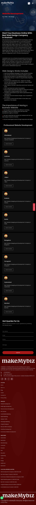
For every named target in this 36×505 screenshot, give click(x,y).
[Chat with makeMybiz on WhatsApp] (1, 497)
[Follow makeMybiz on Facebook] (5, 379)
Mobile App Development (6, 406)
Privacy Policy (3, 397)
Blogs (2, 390)
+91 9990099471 (6, 372)
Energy (2, 460)
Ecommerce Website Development (8, 431)
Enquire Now (34, 207)
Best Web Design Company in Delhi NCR (9, 474)
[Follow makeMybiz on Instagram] (8, 379)
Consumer (3, 445)
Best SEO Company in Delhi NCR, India (9, 482)
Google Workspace (5, 424)
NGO (2, 450)
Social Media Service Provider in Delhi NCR (9, 487)
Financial (2, 448)
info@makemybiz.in (7, 374)
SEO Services (3, 411)
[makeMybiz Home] (7, 3)
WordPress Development (6, 429)
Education (3, 453)
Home (2, 385)
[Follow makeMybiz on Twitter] (2, 379)
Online (2, 458)
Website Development (5, 403)
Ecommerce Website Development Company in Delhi (12, 477)
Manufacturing (4, 443)
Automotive (3, 437)
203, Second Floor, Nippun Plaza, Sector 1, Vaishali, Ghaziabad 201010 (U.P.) (18, 375)
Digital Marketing (4, 416)
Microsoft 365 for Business (6, 426)
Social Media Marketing (6, 414)
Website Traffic (4, 419)
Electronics (3, 440)
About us (3, 387)
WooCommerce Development (7, 409)
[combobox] (29, 3)
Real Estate (3, 465)
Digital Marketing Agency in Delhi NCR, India (10, 479)
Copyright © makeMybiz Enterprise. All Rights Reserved (17, 500)
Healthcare (3, 463)
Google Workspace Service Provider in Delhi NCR (11, 484)
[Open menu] (33, 3)
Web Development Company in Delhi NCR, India (11, 471)
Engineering (3, 455)
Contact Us (3, 395)
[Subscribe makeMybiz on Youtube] (11, 379)
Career (2, 392)
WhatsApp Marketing (5, 421)
